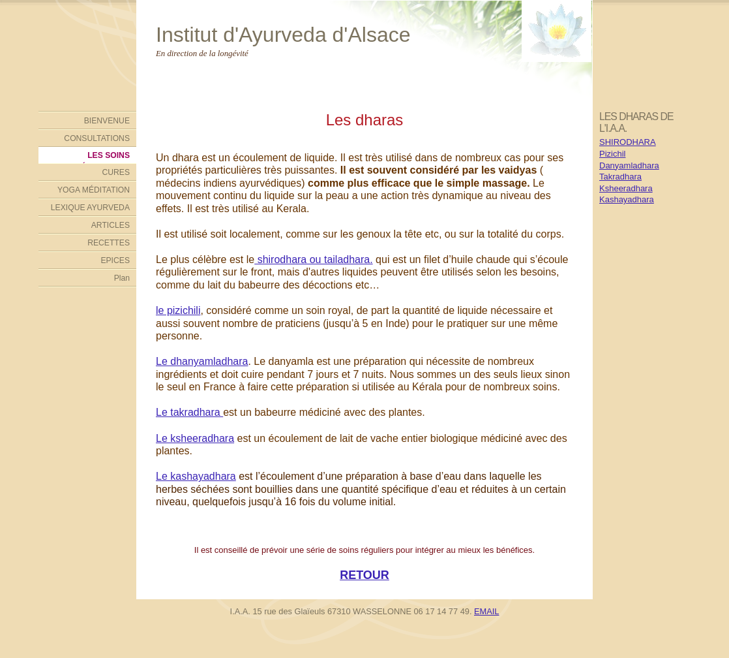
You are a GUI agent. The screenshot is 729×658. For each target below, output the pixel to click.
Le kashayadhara (196, 476)
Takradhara (620, 176)
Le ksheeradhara (195, 438)
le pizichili (178, 310)
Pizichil (612, 154)
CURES (116, 172)
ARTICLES (110, 225)
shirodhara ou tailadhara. (313, 259)
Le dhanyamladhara (202, 361)
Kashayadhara (626, 199)
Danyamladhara (629, 165)
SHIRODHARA (627, 142)
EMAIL (486, 611)
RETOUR (364, 575)
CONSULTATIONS (97, 138)
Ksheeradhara (626, 188)
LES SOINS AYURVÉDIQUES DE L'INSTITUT (92, 157)
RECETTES (108, 242)
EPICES (115, 260)
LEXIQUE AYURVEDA (90, 207)
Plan (122, 278)
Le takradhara (189, 412)
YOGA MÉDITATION (93, 190)
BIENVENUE (107, 120)
